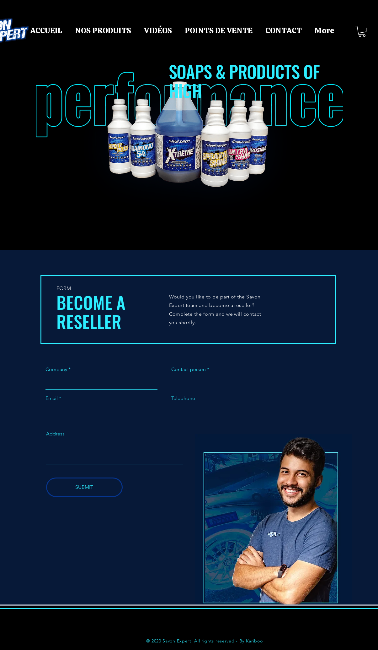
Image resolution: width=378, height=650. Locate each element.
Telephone (183, 398)
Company (56, 369)
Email (51, 398)
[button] (362, 31)
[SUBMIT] (84, 487)
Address (55, 433)
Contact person (188, 369)
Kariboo (254, 641)
